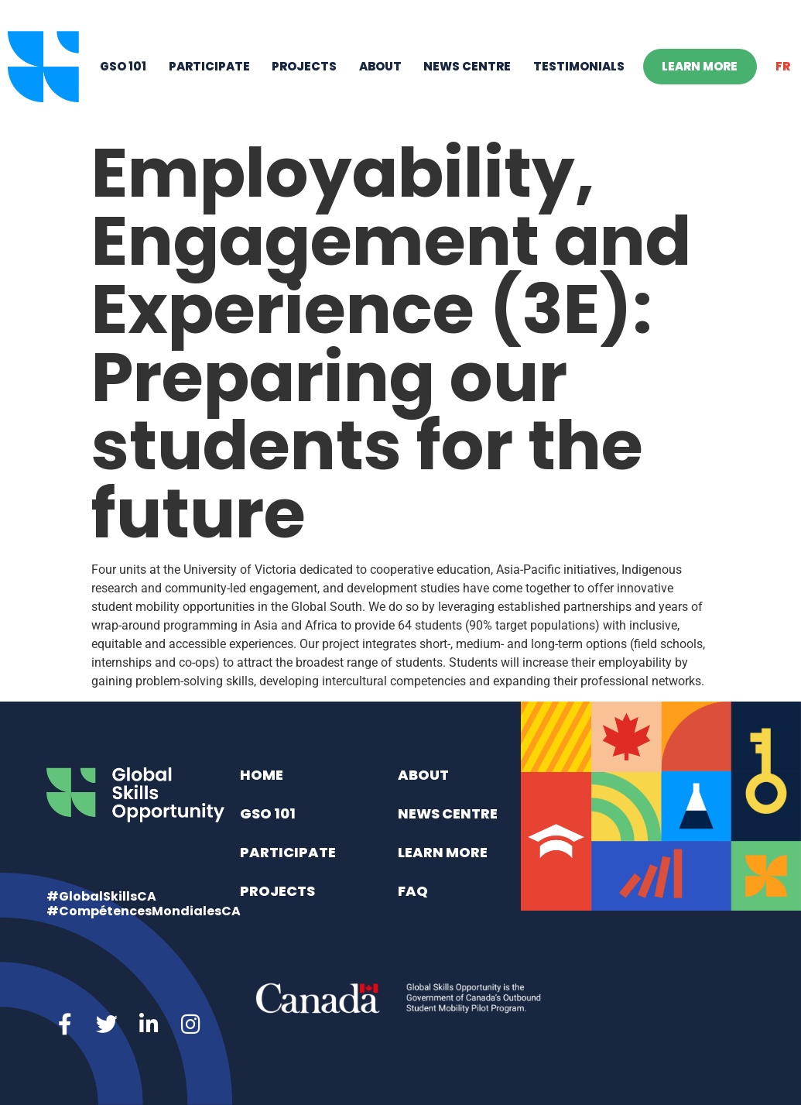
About (380, 66)
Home (261, 774)
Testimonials (579, 66)
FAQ (413, 891)
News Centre (467, 66)
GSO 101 (123, 66)
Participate (209, 66)
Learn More (700, 66)
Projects (304, 66)
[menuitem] (783, 66)
